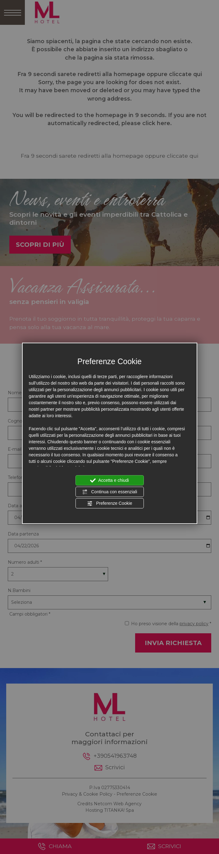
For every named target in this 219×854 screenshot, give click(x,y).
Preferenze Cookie (109, 503)
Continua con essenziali (109, 492)
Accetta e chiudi (109, 480)
